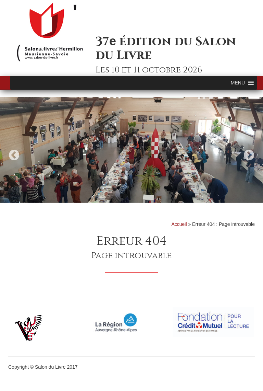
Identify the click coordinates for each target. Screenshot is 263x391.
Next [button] (249, 155)
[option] (131, 150)
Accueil (179, 224)
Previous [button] (14, 155)
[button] (238, 83)
